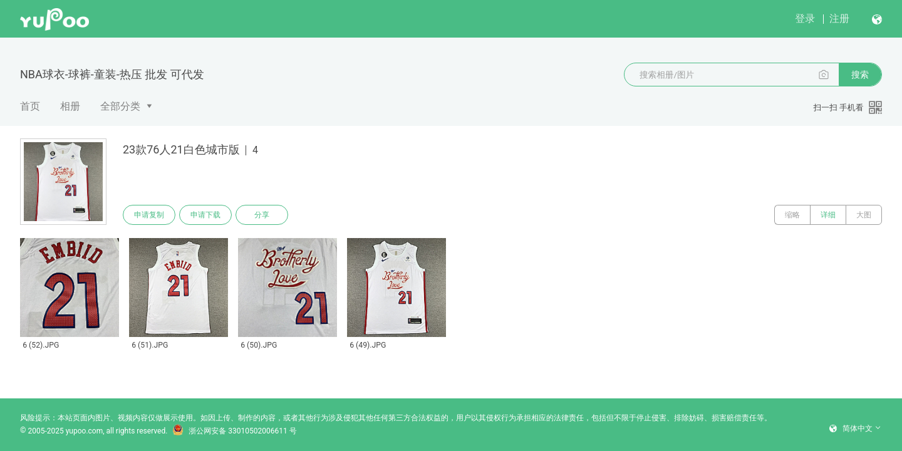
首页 (30, 106)
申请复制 (149, 214)
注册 (839, 18)
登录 (805, 18)
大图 (863, 214)
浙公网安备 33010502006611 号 (234, 431)
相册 (70, 106)
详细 (828, 214)
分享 (261, 214)
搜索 (860, 75)
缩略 (792, 214)
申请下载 (205, 214)
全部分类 (120, 106)
